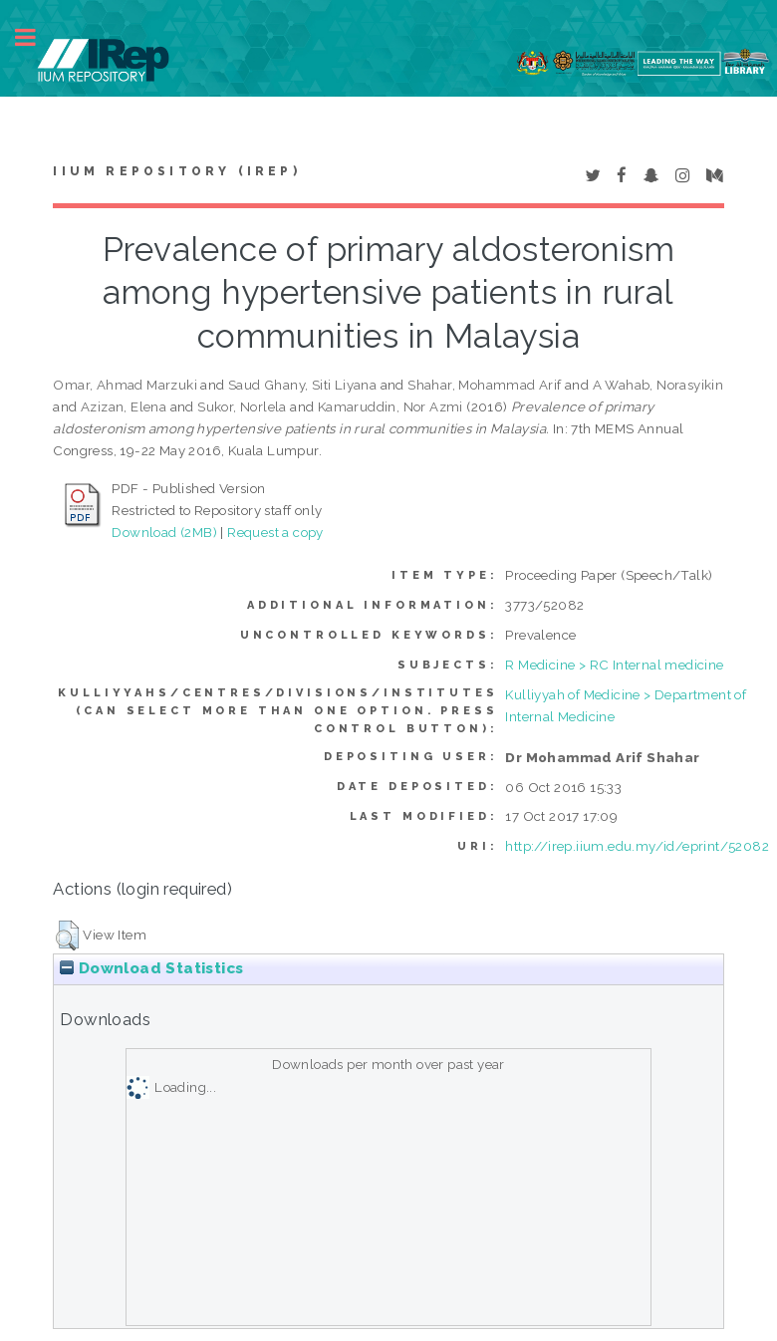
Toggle (36, 37)
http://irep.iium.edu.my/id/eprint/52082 (637, 846)
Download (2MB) (164, 532)
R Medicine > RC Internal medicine (614, 664)
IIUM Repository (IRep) (176, 171)
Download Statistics (151, 968)
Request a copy (275, 532)
